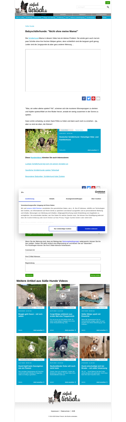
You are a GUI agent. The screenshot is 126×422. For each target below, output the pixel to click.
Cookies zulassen (91, 229)
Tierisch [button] (82, 14)
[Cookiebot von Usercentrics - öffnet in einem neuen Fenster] (96, 192)
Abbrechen (29, 275)
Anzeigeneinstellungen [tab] (74, 199)
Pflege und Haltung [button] (49, 17)
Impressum (55, 411)
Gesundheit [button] (37, 17)
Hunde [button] (43, 14)
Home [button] (24, 14)
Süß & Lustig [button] (20, 17)
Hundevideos (36, 158)
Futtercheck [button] (101, 14)
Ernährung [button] (60, 17)
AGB (73, 411)
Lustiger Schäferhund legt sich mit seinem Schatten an (46, 164)
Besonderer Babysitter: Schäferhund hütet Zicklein (45, 176)
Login (107, 2)
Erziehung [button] (29, 17)
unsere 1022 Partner (34, 208)
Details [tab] (52, 199)
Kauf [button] (67, 17)
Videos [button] (99, 17)
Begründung (29, 263)
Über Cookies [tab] (96, 199)
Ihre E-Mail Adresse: (32, 256)
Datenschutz (65, 411)
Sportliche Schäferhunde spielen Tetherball (42, 170)
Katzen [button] (63, 14)
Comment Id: (30, 250)
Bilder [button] (105, 17)
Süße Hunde (29, 26)
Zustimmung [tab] (29, 199)
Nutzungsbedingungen (71, 241)
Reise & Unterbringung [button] (77, 17)
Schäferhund (33, 38)
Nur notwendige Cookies (62, 229)
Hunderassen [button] (91, 17)
